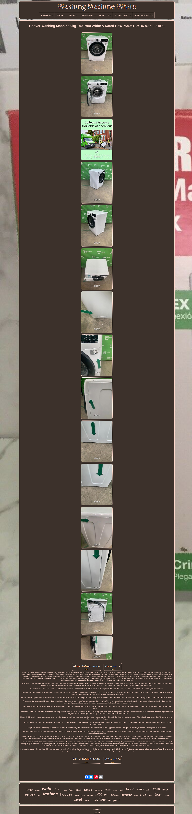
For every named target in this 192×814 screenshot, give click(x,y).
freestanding (135, 789)
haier (71, 790)
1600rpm (88, 789)
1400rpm (101, 794)
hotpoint (126, 794)
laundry (90, 795)
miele (78, 789)
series (87, 800)
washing (50, 794)
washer (29, 789)
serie (77, 795)
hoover (66, 795)
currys (83, 795)
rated (77, 799)
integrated (114, 799)
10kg (58, 789)
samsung (30, 794)
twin (65, 790)
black (136, 795)
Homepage (97, 809)
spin (156, 789)
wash (121, 790)
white (47, 788)
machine (99, 799)
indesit (143, 795)
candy (167, 795)
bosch (158, 794)
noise (148, 790)
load (150, 795)
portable (98, 790)
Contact (97, 813)
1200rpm (115, 795)
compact (115, 790)
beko (108, 789)
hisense (37, 790)
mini (39, 795)
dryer (165, 789)
